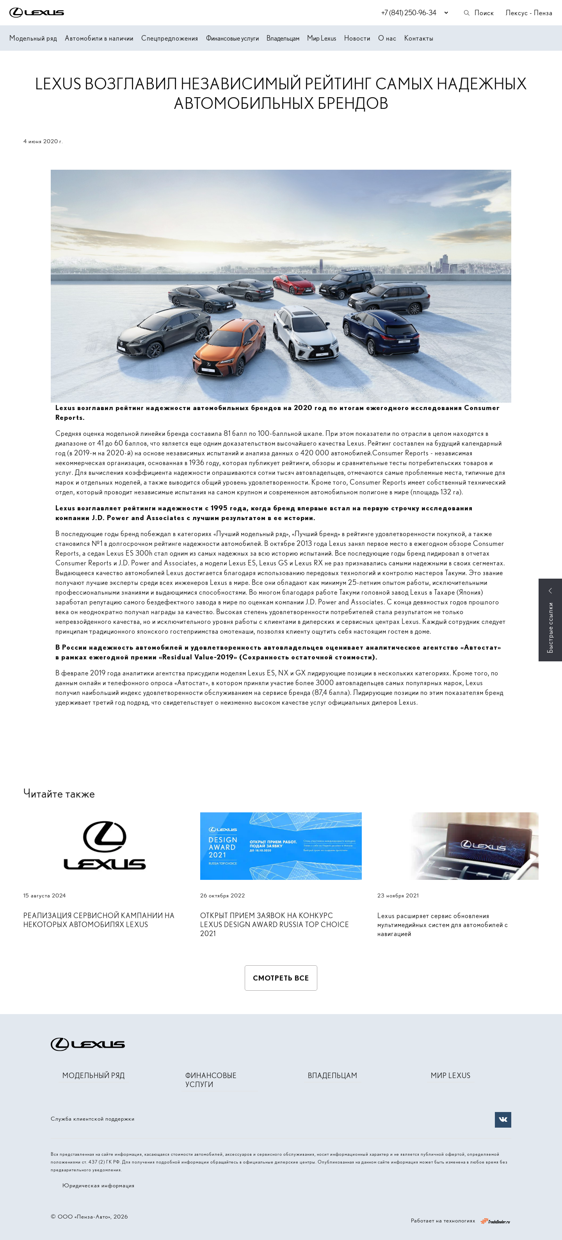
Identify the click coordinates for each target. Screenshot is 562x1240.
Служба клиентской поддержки (93, 1118)
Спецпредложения (169, 38)
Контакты (419, 38)
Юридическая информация (98, 1185)
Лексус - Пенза (529, 13)
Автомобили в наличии (99, 38)
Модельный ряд (33, 38)
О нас (387, 38)
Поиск (478, 13)
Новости (357, 38)
